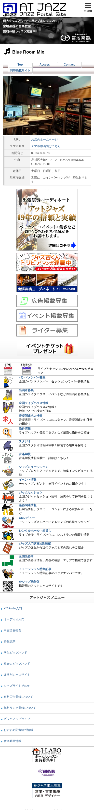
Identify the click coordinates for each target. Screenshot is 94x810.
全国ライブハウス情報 (33, 403)
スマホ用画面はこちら (46, 146)
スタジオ (25, 441)
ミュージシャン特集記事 (35, 569)
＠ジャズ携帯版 (29, 582)
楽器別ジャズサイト (17, 674)
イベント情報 (28, 479)
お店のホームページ (44, 139)
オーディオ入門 (14, 619)
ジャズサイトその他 (17, 685)
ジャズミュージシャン (33, 467)
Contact (69, 64)
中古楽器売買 (12, 630)
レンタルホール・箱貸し (35, 530)
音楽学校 (25, 454)
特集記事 (9, 641)
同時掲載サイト (20, 70)
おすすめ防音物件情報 (18, 730)
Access (45, 64)
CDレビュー (27, 518)
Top (20, 64)
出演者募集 (26, 390)
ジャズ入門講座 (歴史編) (35, 543)
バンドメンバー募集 (32, 377)
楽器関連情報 (28, 505)
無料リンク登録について (20, 708)
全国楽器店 (26, 556)
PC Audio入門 (13, 608)
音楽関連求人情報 (30, 416)
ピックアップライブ (17, 719)
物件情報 (25, 428)
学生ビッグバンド (15, 652)
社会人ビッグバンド (17, 663)
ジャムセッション (30, 492)
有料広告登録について (18, 696)
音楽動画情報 (12, 741)
